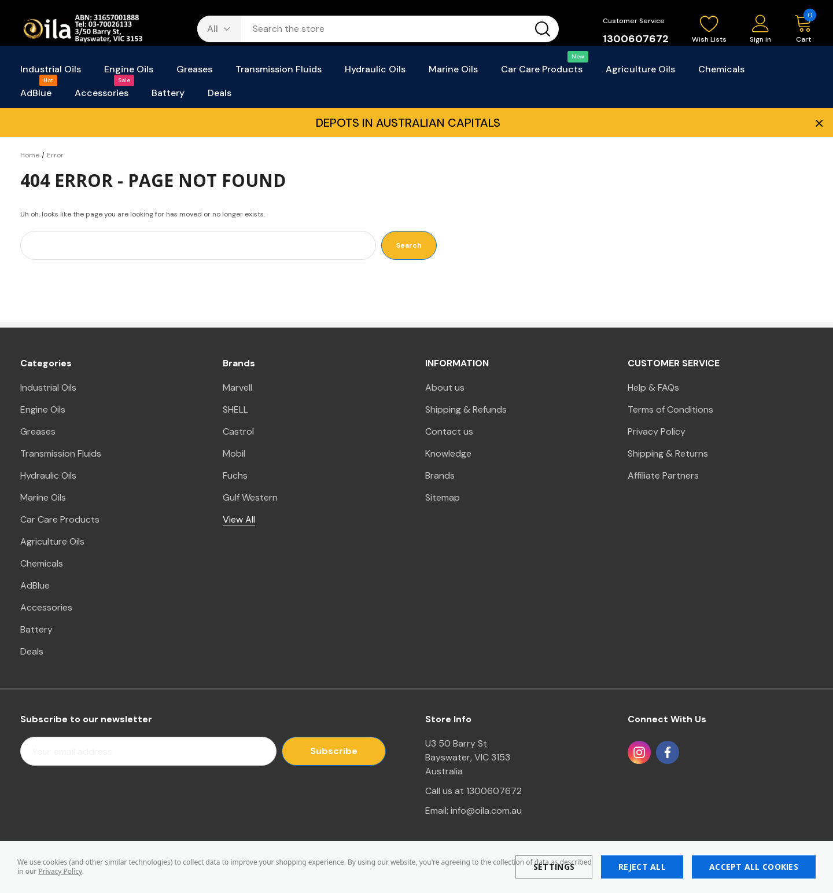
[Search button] (542, 29)
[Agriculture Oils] (640, 72)
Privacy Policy (60, 871)
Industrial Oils (48, 387)
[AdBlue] (35, 96)
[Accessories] (101, 96)
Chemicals (41, 563)
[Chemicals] (721, 72)
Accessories (46, 607)
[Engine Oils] (128, 72)
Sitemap (442, 497)
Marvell (237, 387)
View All (239, 519)
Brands (440, 475)
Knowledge (448, 453)
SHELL (235, 409)
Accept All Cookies (753, 866)
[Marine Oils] (453, 72)
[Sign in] (760, 30)
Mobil (234, 453)
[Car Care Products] (542, 72)
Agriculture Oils (52, 541)
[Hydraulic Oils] (375, 72)
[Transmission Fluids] (278, 72)
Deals (31, 651)
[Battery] (168, 96)
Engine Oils (42, 409)
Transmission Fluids (60, 453)
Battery (36, 629)
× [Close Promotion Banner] (817, 122)
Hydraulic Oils (48, 475)
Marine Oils (43, 497)
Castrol (238, 431)
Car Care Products (59, 519)
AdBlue (35, 585)
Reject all (642, 866)
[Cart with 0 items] (798, 29)
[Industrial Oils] (50, 72)
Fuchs (235, 475)
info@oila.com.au (486, 810)
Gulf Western (250, 497)
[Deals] (219, 96)
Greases (38, 431)
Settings (553, 866)
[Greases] (194, 72)
